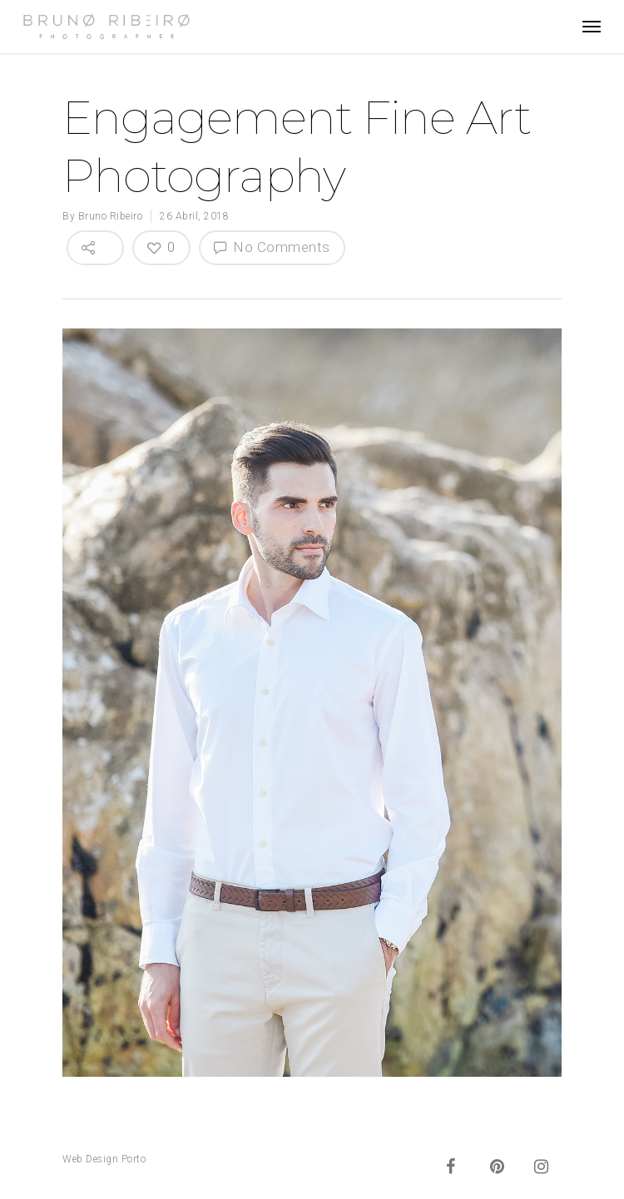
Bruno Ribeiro (110, 216)
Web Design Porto (104, 1159)
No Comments (272, 247)
